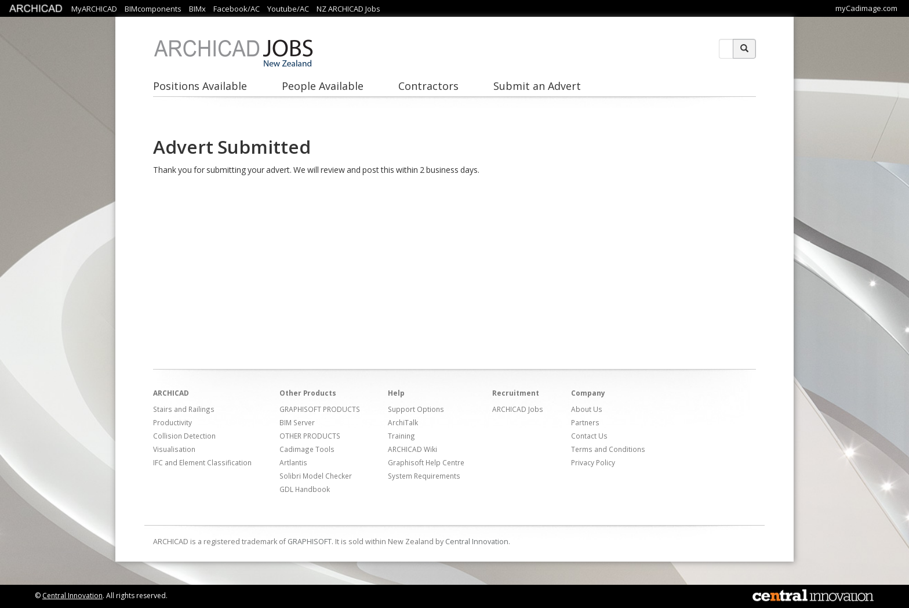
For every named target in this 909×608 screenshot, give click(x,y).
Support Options (416, 409)
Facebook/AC (236, 8)
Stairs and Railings (183, 409)
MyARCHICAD (94, 8)
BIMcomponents (153, 8)
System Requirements (424, 475)
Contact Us (589, 435)
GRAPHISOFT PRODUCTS (319, 409)
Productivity (172, 422)
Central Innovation (476, 542)
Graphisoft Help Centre (426, 462)
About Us (586, 409)
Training (401, 435)
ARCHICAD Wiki (412, 449)
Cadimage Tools (306, 449)
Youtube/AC (288, 8)
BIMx (197, 8)
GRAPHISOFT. (310, 542)
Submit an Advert (537, 86)
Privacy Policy (593, 462)
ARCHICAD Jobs (517, 409)
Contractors (428, 86)
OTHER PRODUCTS (309, 435)
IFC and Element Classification (202, 462)
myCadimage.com (866, 8)
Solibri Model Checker (315, 475)
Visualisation (174, 449)
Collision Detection (184, 435)
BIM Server (297, 422)
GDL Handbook (304, 489)
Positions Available (200, 86)
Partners (585, 422)
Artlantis (293, 462)
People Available (322, 86)
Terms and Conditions (608, 449)
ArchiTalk (403, 422)
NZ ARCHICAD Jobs (348, 8)
